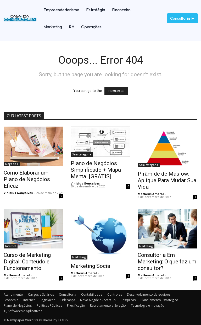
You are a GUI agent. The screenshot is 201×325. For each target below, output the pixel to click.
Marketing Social (91, 266)
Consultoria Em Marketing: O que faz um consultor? (167, 261)
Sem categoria (81, 154)
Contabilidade (91, 294)
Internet (10, 246)
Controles (114, 294)
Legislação (47, 300)
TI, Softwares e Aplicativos (23, 311)
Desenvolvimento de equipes (148, 294)
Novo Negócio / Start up (98, 300)
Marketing (79, 257)
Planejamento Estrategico (159, 300)
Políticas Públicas (49, 305)
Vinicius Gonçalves (18, 193)
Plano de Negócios (18, 305)
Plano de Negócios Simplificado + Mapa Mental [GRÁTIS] (96, 170)
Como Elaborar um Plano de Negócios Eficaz (27, 179)
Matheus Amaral (151, 194)
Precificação (76, 305)
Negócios (11, 164)
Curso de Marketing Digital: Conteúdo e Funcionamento (27, 261)
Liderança (67, 300)
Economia (11, 300)
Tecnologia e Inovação (147, 305)
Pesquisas (128, 300)
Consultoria (67, 294)
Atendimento (13, 294)
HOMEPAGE (116, 91)
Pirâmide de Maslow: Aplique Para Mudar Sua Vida (167, 180)
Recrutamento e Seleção (108, 305)
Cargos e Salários (41, 294)
